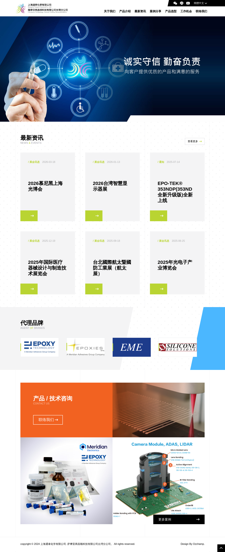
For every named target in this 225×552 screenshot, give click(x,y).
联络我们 (201, 11)
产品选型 (171, 11)
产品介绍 (125, 11)
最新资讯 (140, 11)
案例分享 (155, 11)
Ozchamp (198, 545)
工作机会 (186, 11)
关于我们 (109, 11)
